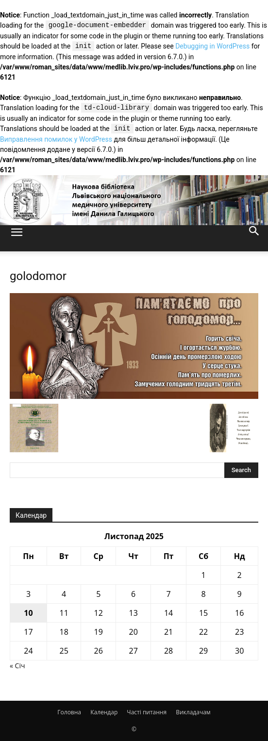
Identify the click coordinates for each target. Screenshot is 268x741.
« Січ (17, 665)
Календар (103, 712)
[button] (16, 238)
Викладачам (193, 712)
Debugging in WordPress (212, 46)
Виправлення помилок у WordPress (56, 139)
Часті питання (147, 712)
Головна (69, 712)
